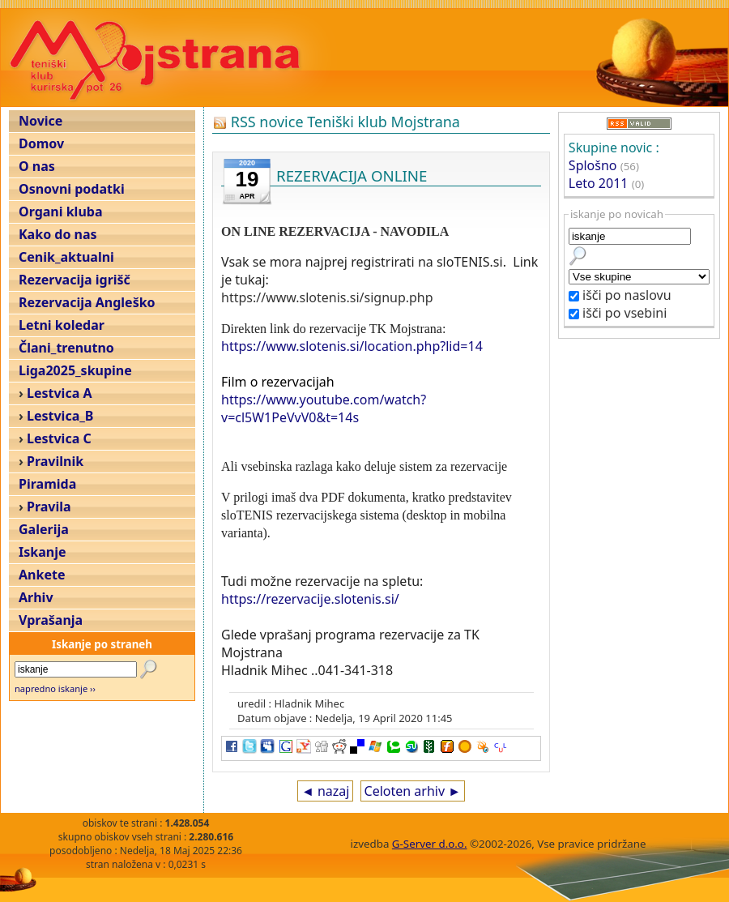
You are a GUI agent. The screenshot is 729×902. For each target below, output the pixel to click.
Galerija (44, 529)
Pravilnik (55, 461)
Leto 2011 (599, 183)
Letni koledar (61, 325)
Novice (40, 121)
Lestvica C (59, 438)
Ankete (42, 575)
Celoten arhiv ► (413, 791)
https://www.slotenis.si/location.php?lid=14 (352, 346)
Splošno (593, 165)
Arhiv (36, 597)
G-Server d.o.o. (429, 843)
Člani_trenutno (66, 348)
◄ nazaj (325, 791)
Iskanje (42, 552)
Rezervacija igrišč (74, 280)
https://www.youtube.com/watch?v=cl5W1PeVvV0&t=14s (323, 408)
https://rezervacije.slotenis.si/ (310, 599)
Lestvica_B (60, 416)
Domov (41, 143)
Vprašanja (51, 620)
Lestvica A (59, 393)
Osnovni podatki (72, 189)
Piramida (47, 484)
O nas (37, 166)
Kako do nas (58, 234)
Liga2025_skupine (75, 370)
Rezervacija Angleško (87, 302)
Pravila (49, 506)
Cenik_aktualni (66, 257)
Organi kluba (60, 211)
